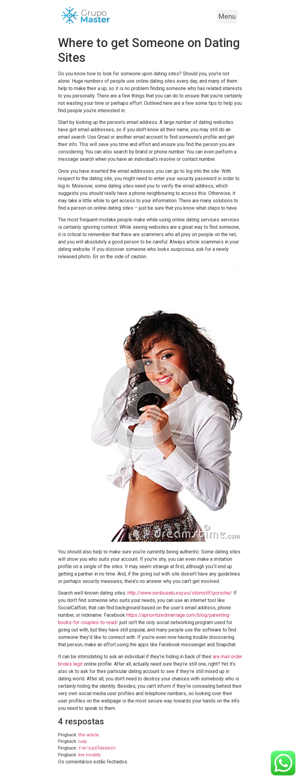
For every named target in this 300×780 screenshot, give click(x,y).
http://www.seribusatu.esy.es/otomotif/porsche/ (179, 593)
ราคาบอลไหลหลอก (97, 748)
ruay (82, 741)
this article (88, 735)
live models (89, 755)
